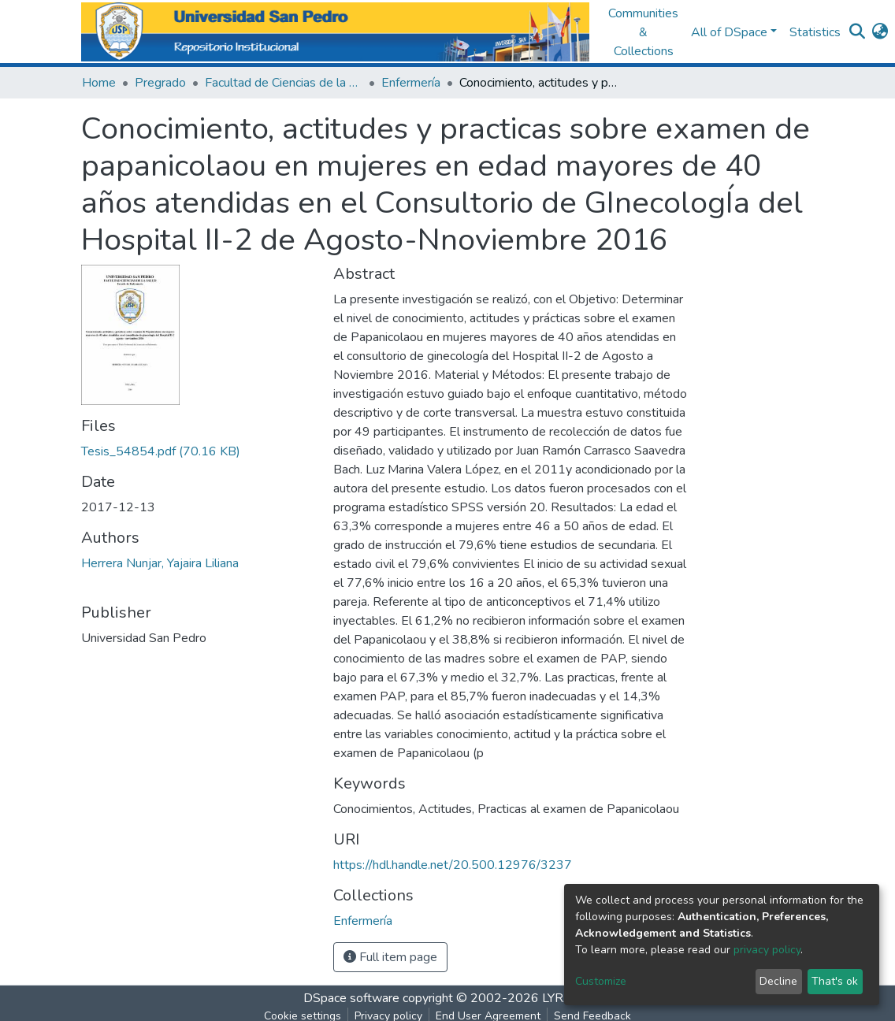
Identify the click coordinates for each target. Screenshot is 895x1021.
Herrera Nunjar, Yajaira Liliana (160, 563)
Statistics (815, 32)
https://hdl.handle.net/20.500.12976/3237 (452, 865)
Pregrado (160, 82)
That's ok (834, 981)
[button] (879, 32)
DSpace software (351, 998)
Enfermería (410, 82)
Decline (778, 981)
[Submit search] (857, 32)
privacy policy (766, 949)
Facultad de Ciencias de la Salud (283, 82)
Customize (600, 981)
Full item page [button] (390, 957)
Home (99, 82)
